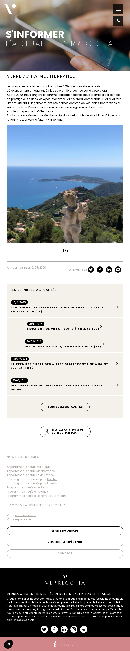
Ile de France (45, 475)
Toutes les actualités (65, 407)
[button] (8, 644)
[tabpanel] (65, 184)
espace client (24, 519)
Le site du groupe (65, 531)
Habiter (52, 479)
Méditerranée (45, 471)
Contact (65, 553)
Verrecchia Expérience (65, 542)
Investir (52, 483)
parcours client (25, 515)
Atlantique (43, 467)
